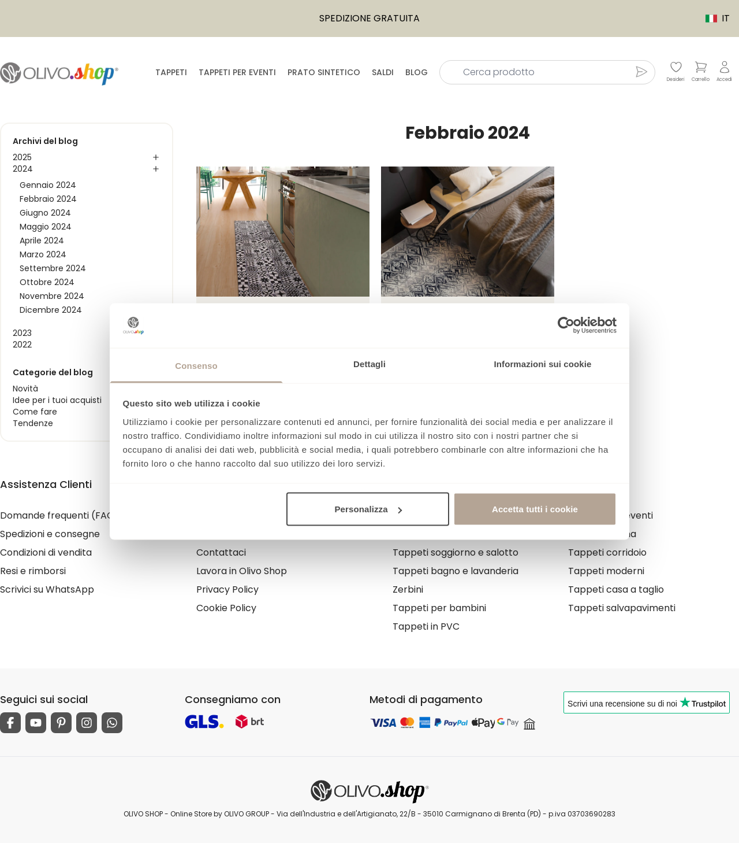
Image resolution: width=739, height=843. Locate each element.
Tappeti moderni (606, 571)
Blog (416, 72)
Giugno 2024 (45, 213)
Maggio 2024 (46, 226)
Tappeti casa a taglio (616, 589)
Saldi (383, 72)
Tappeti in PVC (426, 626)
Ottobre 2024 (47, 282)
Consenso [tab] (196, 365)
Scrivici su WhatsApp (47, 589)
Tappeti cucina (602, 534)
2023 (22, 333)
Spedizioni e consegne (50, 534)
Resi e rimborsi (33, 571)
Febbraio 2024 (48, 199)
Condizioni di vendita (46, 552)
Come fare (35, 411)
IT (712, 18)
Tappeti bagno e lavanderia (455, 571)
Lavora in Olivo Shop (241, 571)
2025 (22, 157)
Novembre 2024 (52, 296)
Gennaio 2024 (48, 185)
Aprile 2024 (42, 240)
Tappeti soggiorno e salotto (455, 552)
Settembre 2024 (53, 268)
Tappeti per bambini (439, 608)
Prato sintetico (324, 72)
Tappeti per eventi (237, 72)
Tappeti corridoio (607, 552)
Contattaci (221, 552)
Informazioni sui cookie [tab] (543, 363)
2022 (22, 344)
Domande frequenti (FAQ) (59, 515)
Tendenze (33, 423)
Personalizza (368, 509)
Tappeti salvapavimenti (621, 608)
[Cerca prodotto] (641, 72)
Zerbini (408, 589)
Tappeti (171, 72)
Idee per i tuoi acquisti (57, 400)
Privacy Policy (227, 589)
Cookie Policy (226, 608)
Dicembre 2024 (51, 310)
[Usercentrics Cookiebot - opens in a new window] (566, 325)
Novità (25, 388)
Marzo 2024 (43, 254)
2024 (23, 169)
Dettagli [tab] (369, 363)
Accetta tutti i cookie (535, 509)
